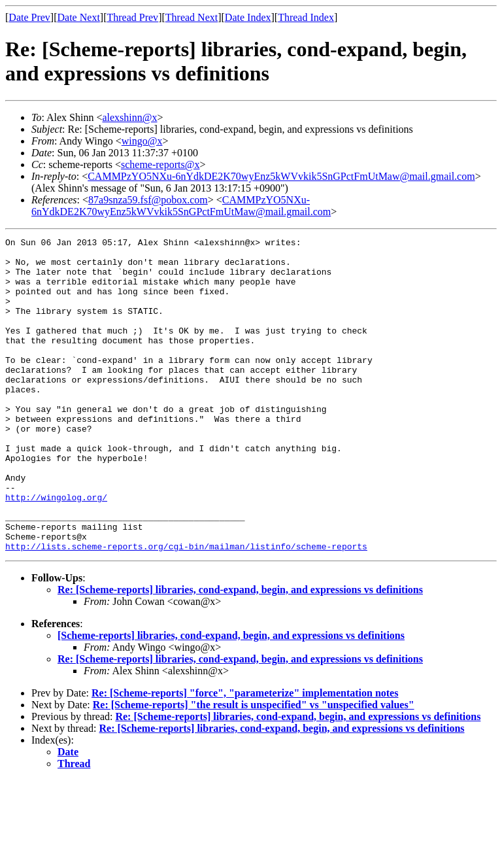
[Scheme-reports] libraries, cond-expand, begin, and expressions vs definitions (231, 698)
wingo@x (142, 140)
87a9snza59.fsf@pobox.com (148, 199)
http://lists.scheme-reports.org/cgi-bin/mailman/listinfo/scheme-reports (186, 609)
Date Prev (29, 17)
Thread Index (306, 17)
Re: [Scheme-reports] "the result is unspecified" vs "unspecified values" (253, 767)
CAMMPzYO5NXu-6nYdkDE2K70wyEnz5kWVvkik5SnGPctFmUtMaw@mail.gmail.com (281, 176)
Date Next (79, 17)
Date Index (248, 17)
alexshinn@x (129, 117)
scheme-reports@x (160, 164)
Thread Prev (132, 17)
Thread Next (191, 17)
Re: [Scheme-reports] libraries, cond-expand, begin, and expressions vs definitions (240, 652)
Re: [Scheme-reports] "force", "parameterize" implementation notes (245, 755)
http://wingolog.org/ (56, 550)
